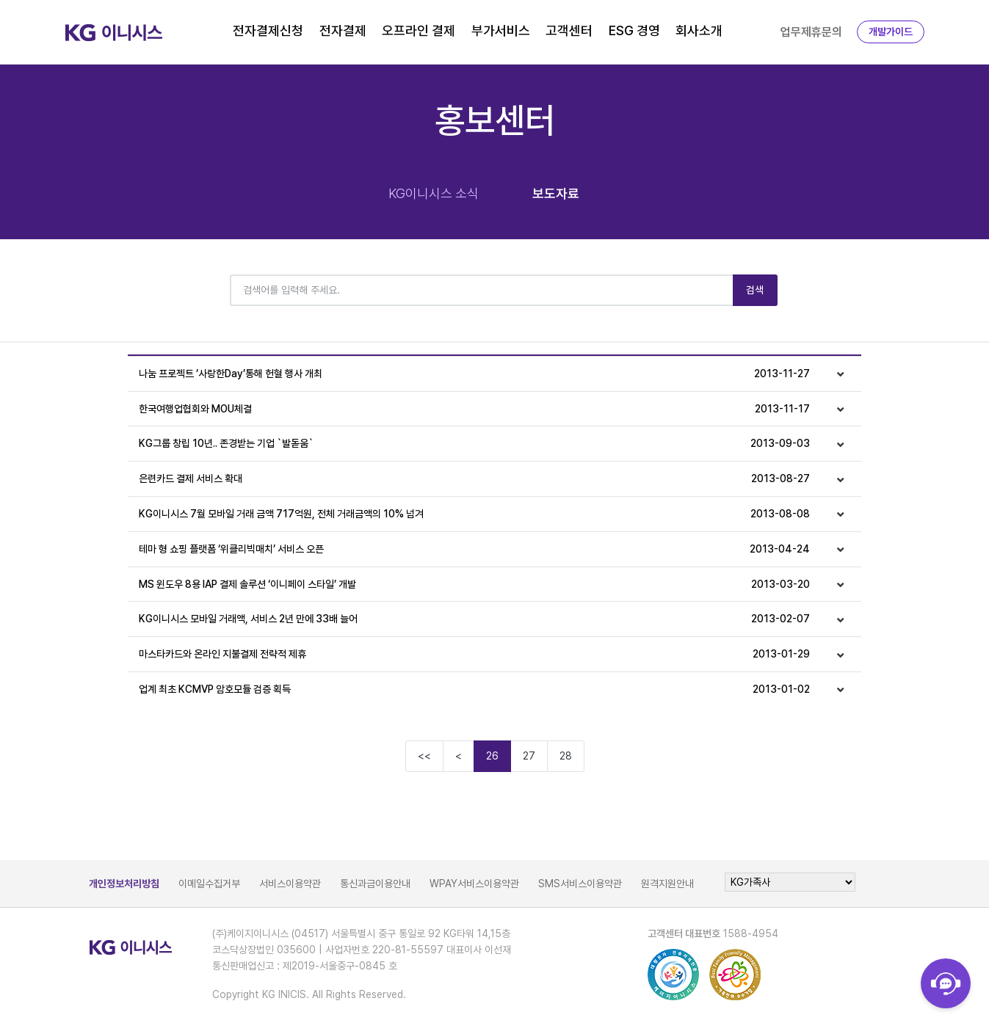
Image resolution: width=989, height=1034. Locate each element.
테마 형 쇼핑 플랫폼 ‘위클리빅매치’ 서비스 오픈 (475, 549)
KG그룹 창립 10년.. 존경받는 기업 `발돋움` (475, 443)
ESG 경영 (634, 30)
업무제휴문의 (811, 32)
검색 (755, 290)
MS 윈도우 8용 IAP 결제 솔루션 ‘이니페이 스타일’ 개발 (475, 584)
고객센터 (569, 30)
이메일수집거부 (209, 883)
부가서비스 (500, 30)
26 (492, 756)
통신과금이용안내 (375, 883)
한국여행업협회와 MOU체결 (475, 409)
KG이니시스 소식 (433, 193)
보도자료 (555, 193)
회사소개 (698, 30)
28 (565, 756)
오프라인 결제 (418, 30)
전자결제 (342, 30)
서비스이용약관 (290, 883)
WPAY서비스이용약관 (474, 883)
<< (424, 756)
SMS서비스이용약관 (580, 883)
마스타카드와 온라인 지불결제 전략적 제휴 (475, 654)
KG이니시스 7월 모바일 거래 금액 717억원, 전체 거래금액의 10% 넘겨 (475, 514)
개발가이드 (891, 31)
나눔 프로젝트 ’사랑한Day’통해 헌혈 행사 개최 (475, 374)
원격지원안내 (667, 883)
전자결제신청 (268, 30)
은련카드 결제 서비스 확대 (475, 479)
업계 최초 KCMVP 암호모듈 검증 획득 (475, 689)
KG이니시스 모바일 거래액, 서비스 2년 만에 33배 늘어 (475, 619)
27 (529, 756)
